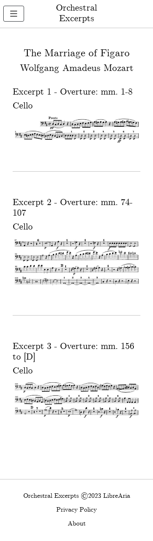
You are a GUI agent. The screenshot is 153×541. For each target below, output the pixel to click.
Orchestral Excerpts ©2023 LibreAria (76, 496)
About (77, 523)
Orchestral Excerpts (76, 13)
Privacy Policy (76, 510)
